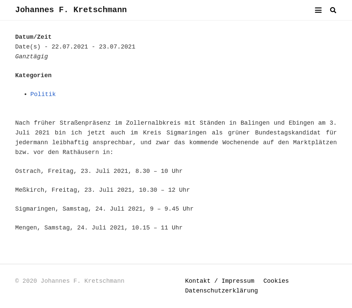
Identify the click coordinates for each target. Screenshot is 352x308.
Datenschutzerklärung (221, 290)
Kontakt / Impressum (219, 281)
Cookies (276, 281)
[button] (318, 10)
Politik (43, 94)
